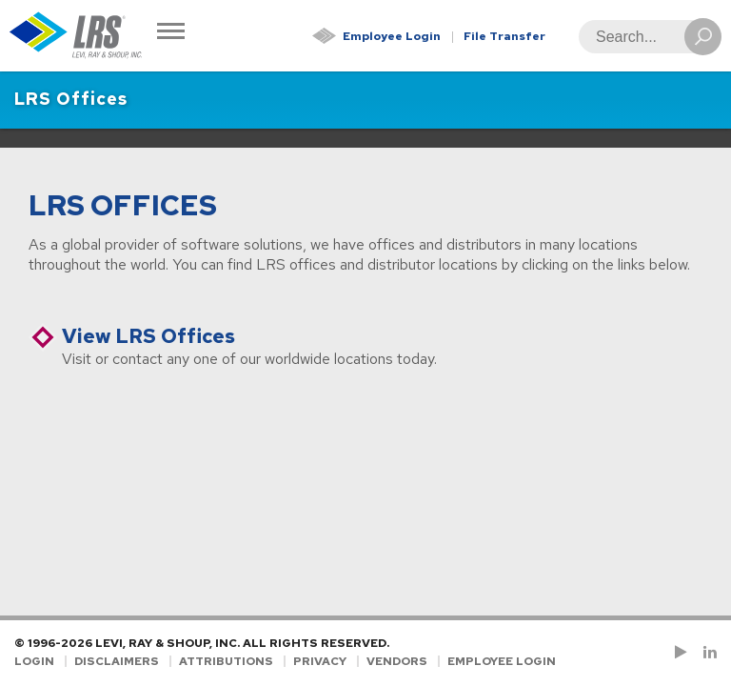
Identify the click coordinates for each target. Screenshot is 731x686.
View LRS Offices (148, 336)
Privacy (319, 661)
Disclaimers (116, 661)
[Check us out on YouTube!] (684, 652)
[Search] (644, 36)
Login (34, 661)
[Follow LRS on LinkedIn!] (707, 652)
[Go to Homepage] (76, 35)
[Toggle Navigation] (171, 33)
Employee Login (392, 36)
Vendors (396, 661)
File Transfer (504, 36)
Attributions (226, 661)
